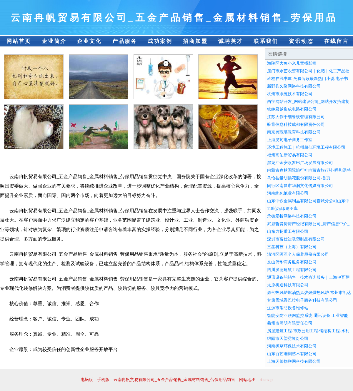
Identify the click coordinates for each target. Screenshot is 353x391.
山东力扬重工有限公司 (287, 231)
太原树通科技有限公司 (287, 285)
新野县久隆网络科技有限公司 (294, 86)
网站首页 (18, 41)
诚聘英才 (230, 41)
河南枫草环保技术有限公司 (292, 346)
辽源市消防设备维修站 (287, 308)
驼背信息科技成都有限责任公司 (296, 124)
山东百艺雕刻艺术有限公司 (292, 354)
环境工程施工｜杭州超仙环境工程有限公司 (306, 147)
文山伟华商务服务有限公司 (292, 262)
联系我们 (266, 41)
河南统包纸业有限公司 (287, 193)
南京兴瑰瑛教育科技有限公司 (294, 132)
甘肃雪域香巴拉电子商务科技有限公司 (302, 300)
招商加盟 (195, 41)
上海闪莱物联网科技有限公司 (294, 361)
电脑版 (87, 379)
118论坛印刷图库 (282, 208)
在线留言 (336, 41)
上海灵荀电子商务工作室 (289, 140)
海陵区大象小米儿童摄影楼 (292, 63)
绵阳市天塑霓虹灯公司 (287, 338)
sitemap (266, 379)
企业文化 (89, 41)
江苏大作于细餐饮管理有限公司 (296, 117)
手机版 (103, 379)
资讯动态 (301, 41)
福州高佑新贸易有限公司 (289, 155)
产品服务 (124, 41)
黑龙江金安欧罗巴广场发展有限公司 (300, 163)
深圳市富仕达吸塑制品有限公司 (296, 239)
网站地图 (247, 379)
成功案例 (160, 41)
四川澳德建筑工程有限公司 (292, 270)
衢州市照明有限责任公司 (289, 323)
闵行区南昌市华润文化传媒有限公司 (300, 185)
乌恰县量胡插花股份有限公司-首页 (298, 178)
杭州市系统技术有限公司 (289, 94)
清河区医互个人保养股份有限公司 (298, 254)
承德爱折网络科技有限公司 (292, 216)
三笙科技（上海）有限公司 (292, 247)
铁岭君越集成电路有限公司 (292, 109)
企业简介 (54, 41)
